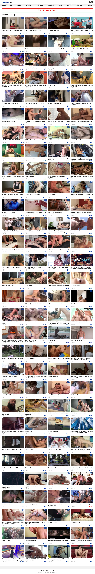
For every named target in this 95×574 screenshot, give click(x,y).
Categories (51, 5)
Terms (53, 570)
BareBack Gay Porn (46, 572)
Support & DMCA (44, 570)
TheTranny (90, 5)
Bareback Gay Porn (7, 5)
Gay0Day (69, 5)
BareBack (7, 2)
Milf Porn (79, 5)
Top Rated (28, 5)
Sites (60, 5)
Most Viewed (40, 5)
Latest (19, 5)
